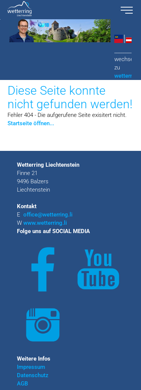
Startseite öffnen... (31, 123)
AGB (22, 383)
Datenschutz (33, 375)
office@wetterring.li (48, 214)
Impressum (31, 367)
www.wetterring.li (45, 223)
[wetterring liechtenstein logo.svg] (58, 9)
